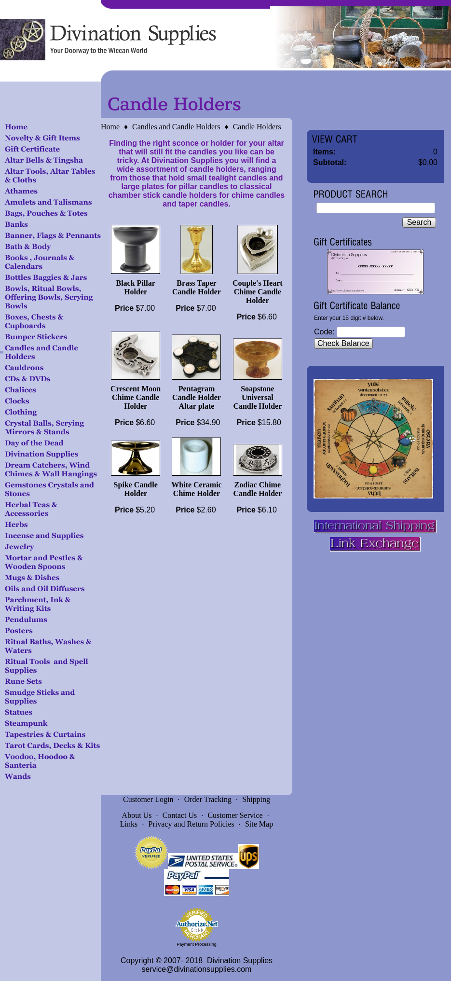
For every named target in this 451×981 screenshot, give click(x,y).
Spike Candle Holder (136, 489)
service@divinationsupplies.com (197, 969)
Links (128, 824)
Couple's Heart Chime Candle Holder (257, 291)
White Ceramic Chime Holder (196, 489)
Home (110, 127)
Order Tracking (208, 799)
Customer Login (148, 799)
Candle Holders (257, 127)
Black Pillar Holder (135, 287)
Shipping (256, 799)
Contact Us (180, 815)
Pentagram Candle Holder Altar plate (196, 397)
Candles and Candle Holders (176, 127)
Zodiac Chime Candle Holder (257, 489)
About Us (137, 815)
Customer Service (234, 815)
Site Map (259, 824)
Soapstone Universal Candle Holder (257, 397)
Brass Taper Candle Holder (196, 287)
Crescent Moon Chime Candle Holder (135, 397)
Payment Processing (197, 944)
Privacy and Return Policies (191, 824)
